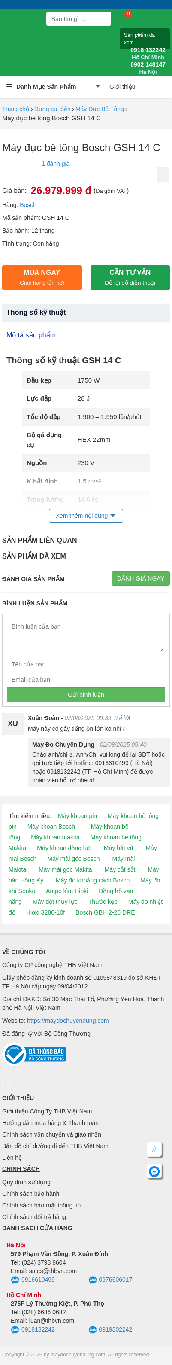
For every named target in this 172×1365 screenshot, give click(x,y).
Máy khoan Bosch (51, 826)
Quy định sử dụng (26, 1182)
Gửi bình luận (86, 694)
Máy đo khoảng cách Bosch (93, 880)
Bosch (28, 204)
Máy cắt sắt (120, 869)
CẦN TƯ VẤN (130, 277)
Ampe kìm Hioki (67, 891)
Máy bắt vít (118, 848)
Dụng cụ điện (52, 109)
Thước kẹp (103, 901)
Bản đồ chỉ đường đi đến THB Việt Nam (55, 1146)
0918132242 (33, 1330)
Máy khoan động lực (64, 848)
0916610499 (33, 1280)
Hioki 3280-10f (45, 912)
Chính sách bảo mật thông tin (41, 1205)
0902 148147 (148, 68)
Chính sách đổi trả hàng (34, 1216)
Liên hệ (12, 1157)
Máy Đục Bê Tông (99, 109)
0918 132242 (148, 53)
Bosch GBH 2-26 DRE (105, 912)
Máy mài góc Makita (65, 869)
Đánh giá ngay (140, 578)
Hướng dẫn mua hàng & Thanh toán (50, 1122)
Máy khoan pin (77, 815)
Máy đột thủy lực (55, 901)
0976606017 (110, 1280)
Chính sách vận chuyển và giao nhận (51, 1134)
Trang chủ (16, 109)
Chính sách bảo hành (30, 1193)
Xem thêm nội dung (82, 515)
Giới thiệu (122, 86)
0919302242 (110, 1330)
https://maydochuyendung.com (68, 1020)
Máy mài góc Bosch (73, 858)
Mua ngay (42, 277)
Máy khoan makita (55, 837)
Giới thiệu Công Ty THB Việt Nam (47, 1111)
